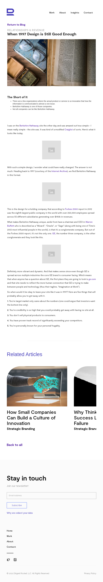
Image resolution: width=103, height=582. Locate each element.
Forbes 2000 (71, 209)
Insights (75, 13)
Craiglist (69, 129)
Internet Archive (59, 171)
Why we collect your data (20, 513)
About (62, 13)
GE (53, 233)
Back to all (14, 445)
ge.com (92, 279)
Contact (88, 13)
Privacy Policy (90, 573)
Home (10, 531)
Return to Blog (16, 24)
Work (52, 13)
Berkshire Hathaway (29, 125)
